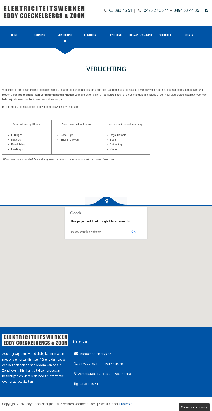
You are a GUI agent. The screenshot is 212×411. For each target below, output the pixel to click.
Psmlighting (18, 144)
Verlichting (65, 35)
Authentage (116, 144)
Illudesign (17, 139)
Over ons (39, 35)
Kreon (113, 149)
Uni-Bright (17, 149)
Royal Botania (118, 135)
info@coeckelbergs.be (95, 354)
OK (133, 231)
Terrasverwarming (140, 35)
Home (14, 35)
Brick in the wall (70, 139)
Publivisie (125, 404)
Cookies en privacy (194, 407)
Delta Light (67, 135)
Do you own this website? (86, 231)
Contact (191, 35)
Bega (113, 139)
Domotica (90, 35)
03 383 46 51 (120, 10)
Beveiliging (115, 35)
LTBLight (16, 135)
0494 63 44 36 (186, 10)
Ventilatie (165, 35)
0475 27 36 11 (156, 10)
